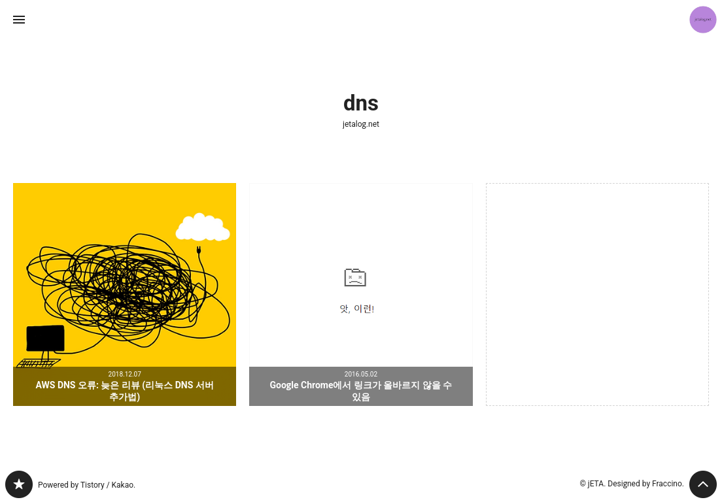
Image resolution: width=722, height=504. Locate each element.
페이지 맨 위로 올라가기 (703, 484)
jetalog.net (361, 124)
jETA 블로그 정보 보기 (703, 19)
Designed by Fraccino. (646, 483)
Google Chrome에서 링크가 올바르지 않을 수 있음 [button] (360, 294)
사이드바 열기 (19, 19)
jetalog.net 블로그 (19, 484)
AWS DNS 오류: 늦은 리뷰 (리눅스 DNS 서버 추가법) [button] (124, 294)
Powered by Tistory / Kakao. (86, 485)
